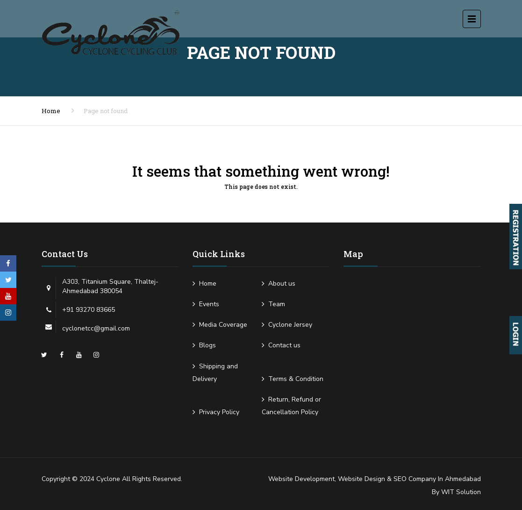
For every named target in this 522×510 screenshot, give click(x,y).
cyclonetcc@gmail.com (96, 328)
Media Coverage (223, 324)
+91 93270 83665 (88, 309)
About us (281, 283)
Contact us (284, 345)
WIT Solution (461, 492)
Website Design (361, 478)
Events (209, 304)
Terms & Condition (295, 378)
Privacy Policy (219, 412)
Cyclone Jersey (290, 324)
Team (276, 304)
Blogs (207, 345)
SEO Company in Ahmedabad (437, 478)
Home (51, 111)
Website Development (301, 478)
